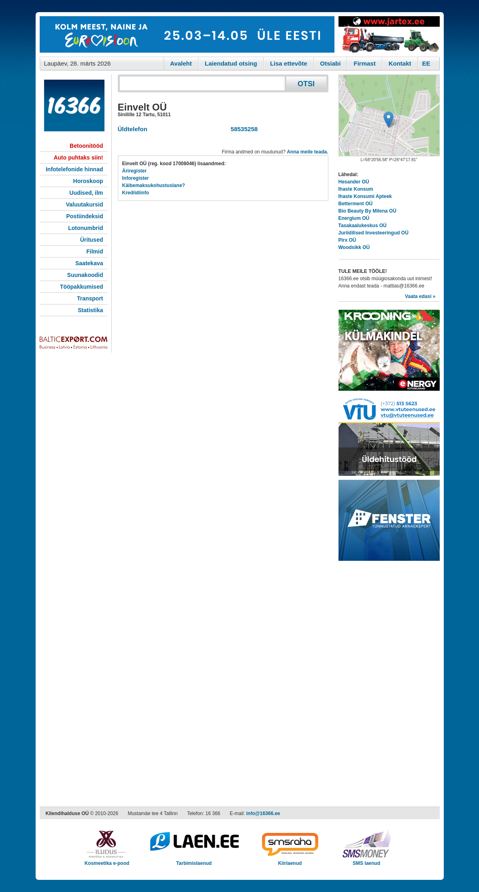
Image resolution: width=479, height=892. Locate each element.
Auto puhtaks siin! (78, 157)
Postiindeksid (84, 216)
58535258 (242, 129)
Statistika (90, 310)
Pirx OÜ (347, 240)
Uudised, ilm (86, 192)
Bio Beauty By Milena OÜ (367, 211)
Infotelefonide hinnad (74, 169)
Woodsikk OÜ (354, 247)
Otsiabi (330, 63)
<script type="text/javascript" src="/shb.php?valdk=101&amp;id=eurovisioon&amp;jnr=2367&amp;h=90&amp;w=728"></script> (187, 34)
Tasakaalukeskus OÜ (362, 225)
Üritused (91, 239)
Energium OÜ (354, 218)
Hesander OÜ (353, 182)
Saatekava (89, 263)
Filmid (94, 251)
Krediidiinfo (135, 193)
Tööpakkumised (81, 286)
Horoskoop (88, 181)
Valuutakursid (84, 204)
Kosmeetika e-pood (107, 860)
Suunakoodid (85, 275)
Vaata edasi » (420, 296)
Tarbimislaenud (194, 860)
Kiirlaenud (290, 860)
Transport (90, 298)
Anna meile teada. (307, 152)
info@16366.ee (263, 813)
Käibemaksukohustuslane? (153, 185)
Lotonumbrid (85, 228)
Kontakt (400, 63)
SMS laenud (366, 860)
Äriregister (134, 171)
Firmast (364, 63)
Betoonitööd (86, 146)
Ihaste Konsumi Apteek (365, 196)
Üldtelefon (132, 129)
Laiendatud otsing (231, 63)
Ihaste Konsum (355, 189)
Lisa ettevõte (288, 63)
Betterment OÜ (355, 204)
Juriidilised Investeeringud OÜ (373, 233)
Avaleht (181, 63)
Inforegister (135, 178)
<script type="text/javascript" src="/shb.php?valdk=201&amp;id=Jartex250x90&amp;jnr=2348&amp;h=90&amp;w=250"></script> (389, 34)
